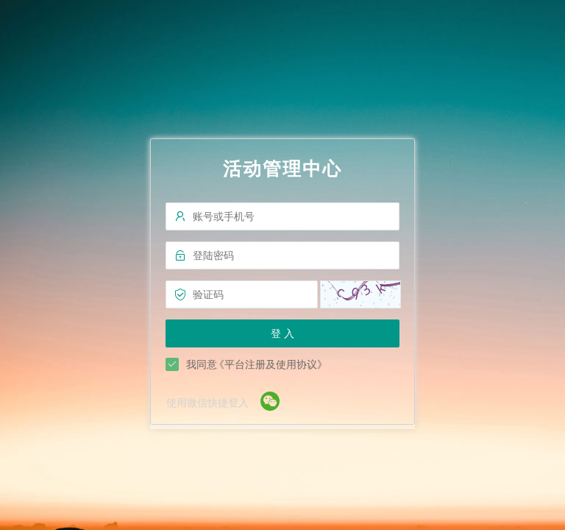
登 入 (282, 333)
